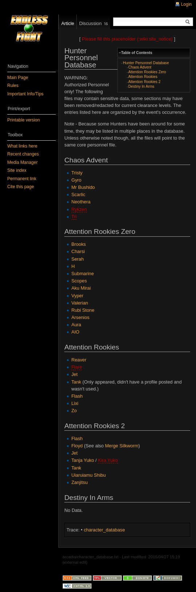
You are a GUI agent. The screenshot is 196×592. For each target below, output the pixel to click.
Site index (17, 170)
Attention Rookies (142, 77)
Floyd (77, 445)
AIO (75, 332)
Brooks (78, 244)
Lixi (74, 403)
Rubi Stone (82, 310)
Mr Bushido (83, 187)
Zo (74, 410)
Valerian (79, 303)
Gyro (76, 180)
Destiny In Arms (141, 86)
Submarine (82, 273)
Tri (73, 216)
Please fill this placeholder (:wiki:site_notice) (127, 39)
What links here (22, 146)
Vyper (77, 295)
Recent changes (23, 154)
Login (186, 4)
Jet (74, 374)
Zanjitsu (79, 482)
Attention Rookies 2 (144, 82)
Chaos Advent (140, 67)
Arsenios (80, 317)
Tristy (77, 172)
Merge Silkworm (122, 445)
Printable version (23, 120)
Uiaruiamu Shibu (88, 475)
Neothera (81, 201)
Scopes (79, 280)
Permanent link (21, 178)
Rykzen (79, 209)
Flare (76, 367)
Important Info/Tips (25, 93)
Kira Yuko (108, 460)
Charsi (78, 251)
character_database (104, 530)
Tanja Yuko (82, 460)
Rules (13, 85)
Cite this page (20, 186)
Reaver (78, 360)
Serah (77, 259)
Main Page (17, 77)
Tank (76, 382)
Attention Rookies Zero (147, 72)
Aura (76, 324)
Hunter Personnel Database (146, 63)
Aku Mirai (81, 288)
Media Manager (22, 162)
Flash (77, 396)
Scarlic (78, 194)
